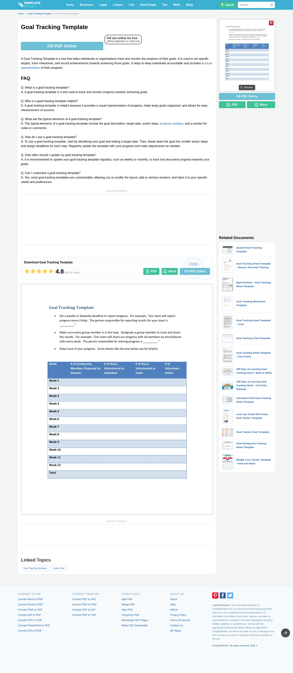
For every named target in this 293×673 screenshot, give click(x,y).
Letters (118, 4)
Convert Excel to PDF (30, 604)
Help (172, 604)
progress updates (171, 123)
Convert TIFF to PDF (30, 620)
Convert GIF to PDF (29, 614)
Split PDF (126, 599)
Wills (176, 4)
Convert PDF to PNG (84, 604)
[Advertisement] (117, 219)
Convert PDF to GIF (83, 609)
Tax (164, 4)
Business (86, 4)
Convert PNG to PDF (30, 609)
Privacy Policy (178, 614)
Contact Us (176, 625)
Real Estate (148, 4)
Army (70, 4)
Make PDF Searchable (134, 625)
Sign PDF (127, 609)
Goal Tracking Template (35, 568)
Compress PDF (130, 614)
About (173, 599)
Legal (103, 4)
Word (169, 271)
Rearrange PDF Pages (134, 620)
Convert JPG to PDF (30, 630)
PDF (151, 271)
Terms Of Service (180, 620)
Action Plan (59, 568)
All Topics (175, 630)
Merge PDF (128, 604)
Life (131, 4)
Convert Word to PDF (30, 599)
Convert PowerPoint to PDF (34, 625)
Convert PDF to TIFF (84, 614)
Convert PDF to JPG (84, 599)
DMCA (174, 609)
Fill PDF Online (62, 46)
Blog (189, 4)
